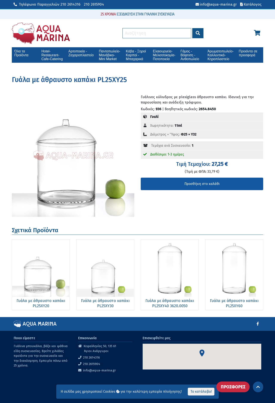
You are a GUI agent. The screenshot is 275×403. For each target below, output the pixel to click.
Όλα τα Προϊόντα (21, 53)
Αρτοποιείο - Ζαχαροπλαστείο (81, 53)
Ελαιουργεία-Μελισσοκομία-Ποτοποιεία (164, 55)
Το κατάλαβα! (201, 391)
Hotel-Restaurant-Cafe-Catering (52, 55)
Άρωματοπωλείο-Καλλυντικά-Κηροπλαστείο (221, 55)
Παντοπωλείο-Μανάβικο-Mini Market (109, 55)
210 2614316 (47, 4)
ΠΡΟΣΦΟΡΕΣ (233, 386)
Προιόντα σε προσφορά (248, 53)
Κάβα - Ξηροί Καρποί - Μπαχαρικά (136, 55)
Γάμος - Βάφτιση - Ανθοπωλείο (189, 55)
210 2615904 (94, 4)
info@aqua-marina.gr (99, 370)
